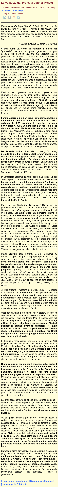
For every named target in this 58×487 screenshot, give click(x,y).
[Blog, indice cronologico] (14, 481)
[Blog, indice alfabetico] (41, 481)
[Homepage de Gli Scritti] (14, 484)
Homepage (18, 11)
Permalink (7, 11)
